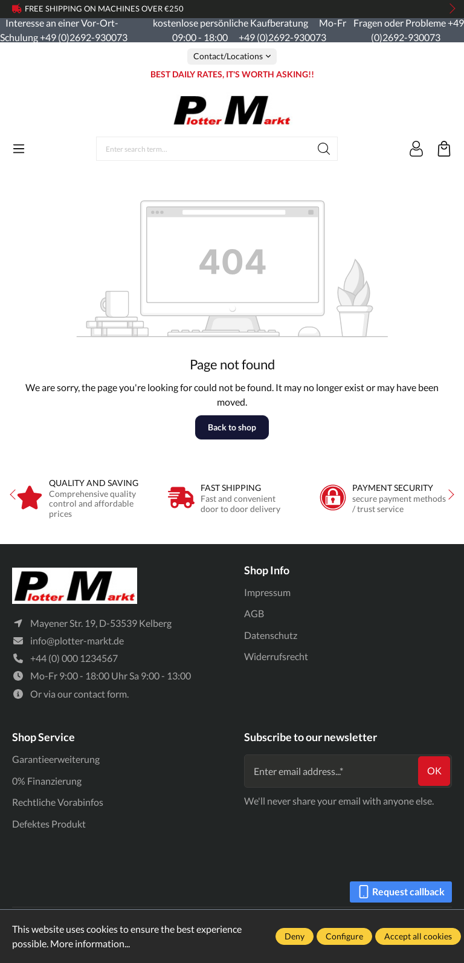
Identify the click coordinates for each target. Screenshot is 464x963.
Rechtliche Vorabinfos (57, 802)
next (449, 9)
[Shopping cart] (444, 149)
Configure (344, 936)
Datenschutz (270, 635)
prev (18, 9)
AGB (254, 613)
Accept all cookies (418, 936)
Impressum (267, 592)
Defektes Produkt (49, 823)
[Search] (324, 149)
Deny (294, 936)
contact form (100, 694)
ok (434, 771)
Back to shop (232, 427)
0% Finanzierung (47, 780)
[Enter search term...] (203, 149)
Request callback (401, 889)
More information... (90, 943)
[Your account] (416, 149)
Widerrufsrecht (276, 656)
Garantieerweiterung (56, 759)
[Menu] (18, 148)
